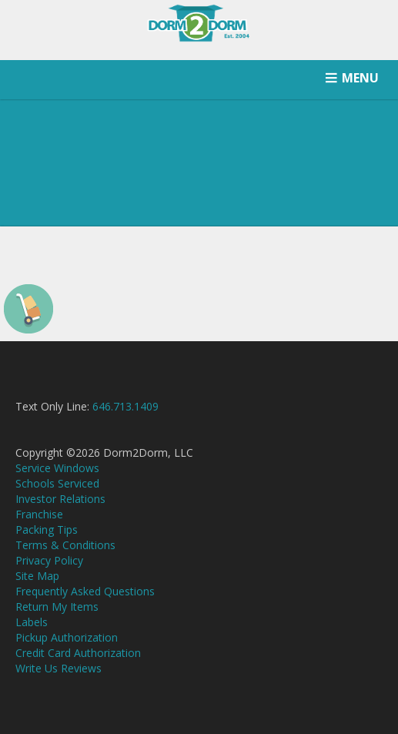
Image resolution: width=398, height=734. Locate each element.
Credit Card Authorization (78, 652)
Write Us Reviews (58, 668)
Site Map (37, 575)
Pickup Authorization (66, 637)
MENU (360, 77)
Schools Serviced (57, 483)
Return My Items (57, 606)
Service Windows (57, 468)
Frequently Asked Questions (85, 591)
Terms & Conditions (65, 545)
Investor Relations (60, 498)
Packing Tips (46, 529)
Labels (31, 622)
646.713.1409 (125, 406)
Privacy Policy (49, 560)
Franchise (39, 514)
